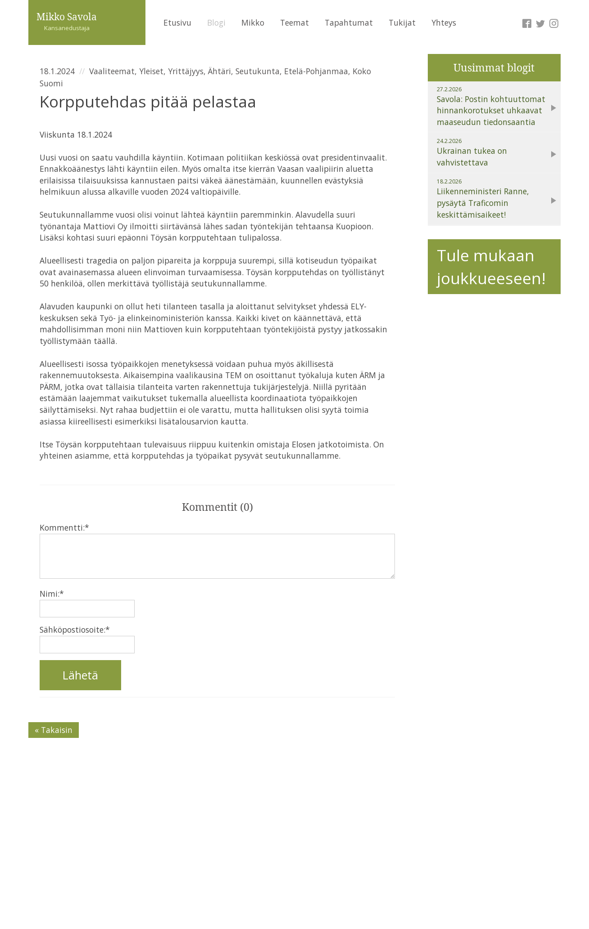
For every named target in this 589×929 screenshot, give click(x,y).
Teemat (294, 22)
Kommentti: (64, 527)
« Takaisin (53, 729)
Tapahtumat (349, 22)
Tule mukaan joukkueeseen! (491, 266)
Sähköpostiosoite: (75, 629)
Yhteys (443, 22)
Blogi (216, 22)
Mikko (252, 22)
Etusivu (177, 22)
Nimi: (52, 593)
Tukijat (402, 22)
